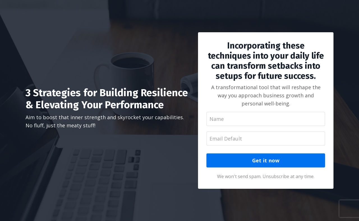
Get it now (266, 160)
